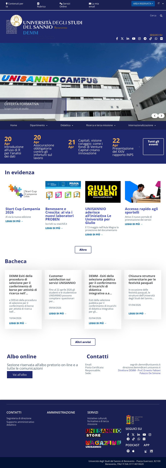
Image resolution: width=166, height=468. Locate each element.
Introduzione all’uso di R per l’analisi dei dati (13, 151)
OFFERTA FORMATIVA (21, 103)
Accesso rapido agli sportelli (141, 210)
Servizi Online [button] (65, 5)
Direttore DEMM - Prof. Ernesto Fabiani (139, 370)
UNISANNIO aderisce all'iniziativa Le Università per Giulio (98, 215)
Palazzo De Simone (150, 373)
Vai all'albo (20, 375)
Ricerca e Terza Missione (99, 125)
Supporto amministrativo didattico (20, 423)
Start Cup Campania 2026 (23, 210)
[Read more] (83, 82)
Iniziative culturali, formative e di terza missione (98, 421)
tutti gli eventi (153, 143)
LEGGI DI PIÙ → (14, 221)
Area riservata (142, 3)
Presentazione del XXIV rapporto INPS (123, 151)
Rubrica (41, 5)
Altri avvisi (83, 342)
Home (13, 125)
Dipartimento (37, 125)
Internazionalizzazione (140, 125)
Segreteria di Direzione (19, 418)
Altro (83, 250)
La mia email (94, 5)
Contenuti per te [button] (14, 5)
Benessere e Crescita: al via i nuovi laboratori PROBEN (59, 214)
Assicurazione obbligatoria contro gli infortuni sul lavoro (44, 151)
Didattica (65, 125)
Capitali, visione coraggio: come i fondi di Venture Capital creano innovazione (90, 147)
